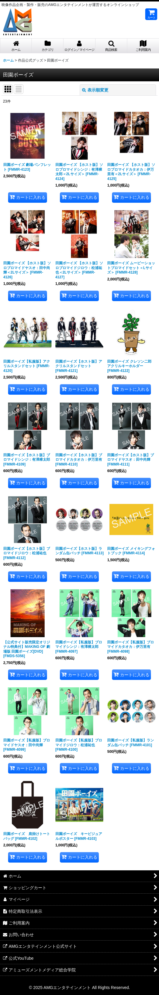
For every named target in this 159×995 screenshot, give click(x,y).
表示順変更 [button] (95, 90)
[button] (111, 46)
